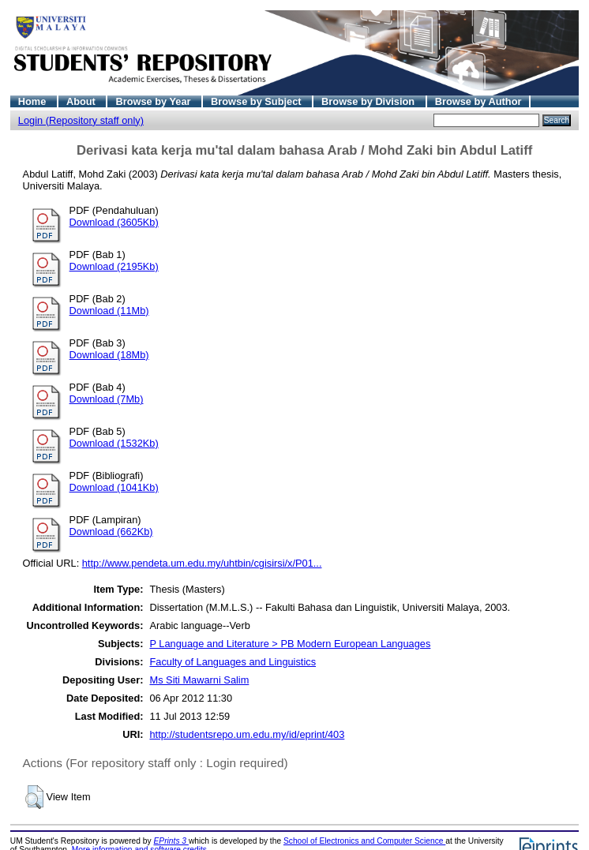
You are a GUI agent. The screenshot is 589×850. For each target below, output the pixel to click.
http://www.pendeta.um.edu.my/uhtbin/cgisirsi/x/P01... (202, 563)
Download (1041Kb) (114, 487)
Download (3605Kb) (114, 222)
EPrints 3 (171, 841)
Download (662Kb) (111, 531)
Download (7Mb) (106, 399)
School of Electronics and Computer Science (364, 841)
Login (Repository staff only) (81, 120)
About (82, 101)
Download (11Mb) (109, 310)
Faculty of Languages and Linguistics (232, 662)
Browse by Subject (257, 101)
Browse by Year (154, 101)
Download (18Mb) (109, 355)
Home (33, 101)
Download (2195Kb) (114, 266)
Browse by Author (478, 101)
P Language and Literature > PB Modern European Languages (289, 644)
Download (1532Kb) (114, 443)
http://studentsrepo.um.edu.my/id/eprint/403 (246, 734)
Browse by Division (369, 101)
